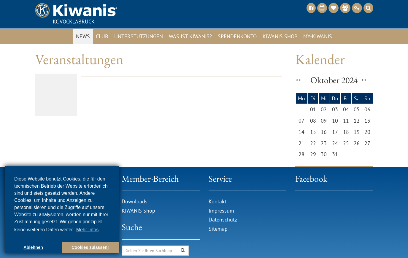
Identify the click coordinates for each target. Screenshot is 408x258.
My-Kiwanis (317, 36)
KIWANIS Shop (138, 210)
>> (363, 80)
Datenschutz (223, 219)
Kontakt (217, 201)
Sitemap (218, 228)
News (83, 36)
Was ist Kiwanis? (190, 36)
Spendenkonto (237, 36)
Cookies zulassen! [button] (90, 247)
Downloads (135, 201)
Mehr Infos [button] (87, 229)
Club (102, 36)
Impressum (221, 210)
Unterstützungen (138, 36)
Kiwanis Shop (280, 36)
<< (298, 80)
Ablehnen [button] (33, 247)
